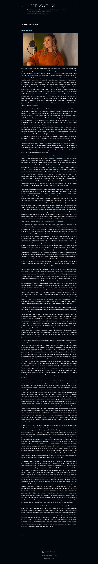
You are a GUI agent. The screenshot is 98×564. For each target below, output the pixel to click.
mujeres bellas (65, 403)
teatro (75, 91)
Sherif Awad (28, 30)
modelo (67, 205)
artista (52, 120)
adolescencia (34, 105)
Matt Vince (54, 555)
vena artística (55, 158)
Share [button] (22, 535)
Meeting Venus (41, 5)
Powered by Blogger (49, 552)
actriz (29, 363)
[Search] (75, 5)
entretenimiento (60, 73)
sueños (26, 506)
